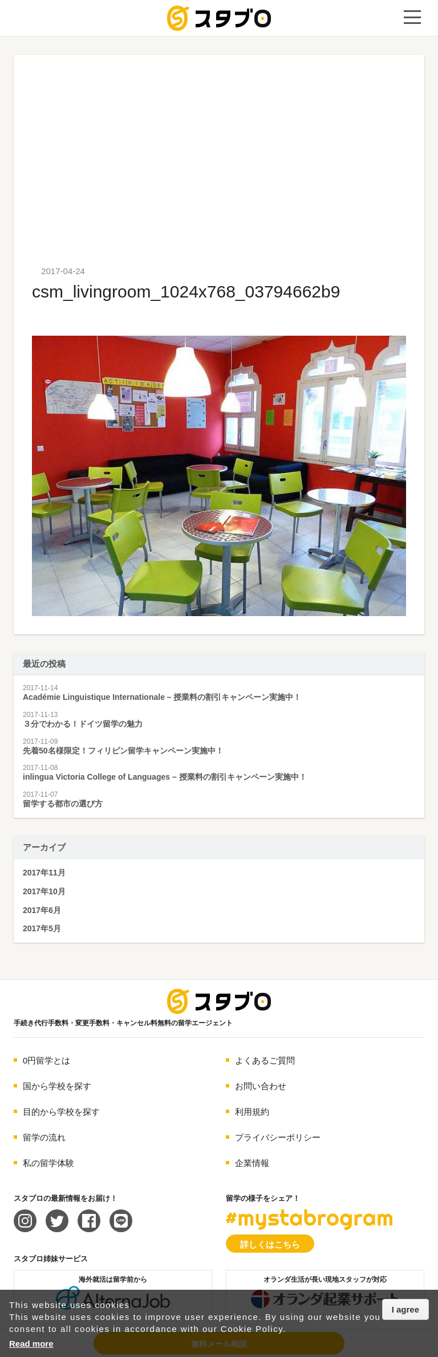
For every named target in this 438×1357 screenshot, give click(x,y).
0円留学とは (46, 1060)
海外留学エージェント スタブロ (219, 1001)
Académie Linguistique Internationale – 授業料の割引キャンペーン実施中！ (162, 697)
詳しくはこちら (270, 1244)
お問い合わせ (260, 1086)
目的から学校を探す (61, 1111)
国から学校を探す (57, 1086)
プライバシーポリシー (278, 1137)
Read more (31, 1343)
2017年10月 (44, 891)
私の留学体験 (48, 1163)
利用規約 (252, 1111)
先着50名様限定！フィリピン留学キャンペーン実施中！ (123, 750)
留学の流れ (44, 1137)
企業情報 (252, 1163)
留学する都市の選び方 (63, 803)
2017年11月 (44, 872)
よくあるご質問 (265, 1060)
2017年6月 (42, 910)
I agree (405, 1309)
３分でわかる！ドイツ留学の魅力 (83, 723)
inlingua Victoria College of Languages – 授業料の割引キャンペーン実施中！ (165, 776)
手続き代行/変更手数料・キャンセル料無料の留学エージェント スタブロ (219, 18)
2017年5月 (42, 928)
